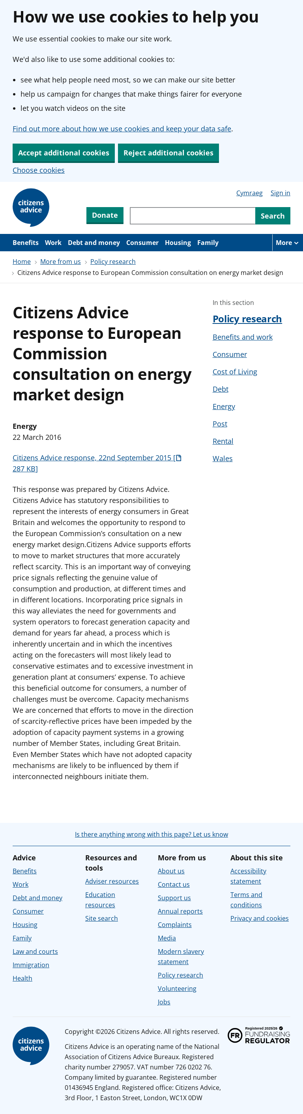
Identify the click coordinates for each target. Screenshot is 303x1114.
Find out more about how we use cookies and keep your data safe (122, 128)
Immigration (31, 965)
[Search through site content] (192, 215)
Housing (178, 242)
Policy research (113, 261)
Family (208, 242)
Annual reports (180, 911)
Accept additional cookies (63, 152)
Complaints (175, 924)
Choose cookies (39, 170)
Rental (223, 441)
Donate (105, 215)
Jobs (164, 1002)
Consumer (142, 242)
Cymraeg (249, 193)
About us (171, 871)
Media (167, 938)
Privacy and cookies (259, 918)
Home (22, 261)
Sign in (280, 193)
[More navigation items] (287, 242)
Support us (174, 897)
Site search (101, 918)
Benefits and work (243, 337)
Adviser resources (112, 881)
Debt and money (94, 242)
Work (53, 242)
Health (22, 978)
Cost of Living (235, 371)
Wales (223, 458)
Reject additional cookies (168, 152)
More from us (60, 261)
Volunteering (177, 988)
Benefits (26, 242)
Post (220, 423)
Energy (224, 406)
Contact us (174, 884)
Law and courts (35, 951)
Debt (220, 389)
